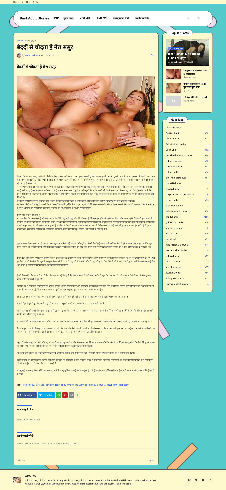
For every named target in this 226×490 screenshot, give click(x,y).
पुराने (152, 460)
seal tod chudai (187, 272)
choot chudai (187, 200)
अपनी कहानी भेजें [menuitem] (142, 18)
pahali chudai (187, 256)
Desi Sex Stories (187, 133)
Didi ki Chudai (187, 138)
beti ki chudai (187, 172)
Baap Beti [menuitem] (102, 18)
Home (16, 2)
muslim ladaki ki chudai (187, 244)
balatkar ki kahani (187, 166)
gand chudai (187, 217)
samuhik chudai (187, 267)
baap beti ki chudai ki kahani (187, 155)
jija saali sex (187, 233)
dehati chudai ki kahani (187, 211)
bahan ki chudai (187, 161)
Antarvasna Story (75, 385)
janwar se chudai (187, 228)
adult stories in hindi (55, 385)
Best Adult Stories (34, 18)
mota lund (187, 239)
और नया (21, 460)
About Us (26, 2)
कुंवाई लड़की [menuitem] (68, 18)
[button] (187, 18)
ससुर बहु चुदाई (30, 40)
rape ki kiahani (187, 261)
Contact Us (37, 2)
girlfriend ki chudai (187, 222)
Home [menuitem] (56, 18)
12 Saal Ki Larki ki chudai (195, 97)
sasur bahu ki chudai (95, 385)
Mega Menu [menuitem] (85, 18)
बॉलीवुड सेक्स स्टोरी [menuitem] (121, 18)
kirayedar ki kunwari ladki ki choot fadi (195, 72)
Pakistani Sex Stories (187, 144)
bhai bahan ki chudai (187, 177)
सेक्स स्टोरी (40, 385)
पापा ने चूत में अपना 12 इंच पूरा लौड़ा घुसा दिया (194, 86)
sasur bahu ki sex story (118, 385)
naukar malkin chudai (187, 250)
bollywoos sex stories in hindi (187, 194)
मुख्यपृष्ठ (20, 40)
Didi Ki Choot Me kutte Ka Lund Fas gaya (184, 56)
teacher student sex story (187, 284)
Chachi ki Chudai (187, 127)
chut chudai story (187, 205)
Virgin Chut (187, 150)
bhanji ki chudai (187, 183)
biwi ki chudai (187, 189)
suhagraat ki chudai (187, 278)
